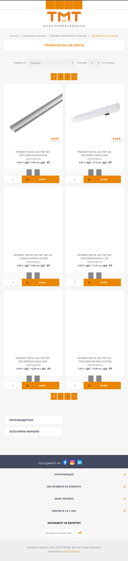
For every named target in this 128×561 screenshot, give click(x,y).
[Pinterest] (87, 462)
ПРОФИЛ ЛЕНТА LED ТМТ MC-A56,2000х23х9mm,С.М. (94, 256)
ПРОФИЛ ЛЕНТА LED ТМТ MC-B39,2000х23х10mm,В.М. (33, 359)
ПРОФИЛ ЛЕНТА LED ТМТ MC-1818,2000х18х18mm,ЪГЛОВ (94, 359)
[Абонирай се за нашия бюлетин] (58, 533)
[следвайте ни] (79, 462)
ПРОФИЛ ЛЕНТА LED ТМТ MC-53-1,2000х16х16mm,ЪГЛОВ (33, 256)
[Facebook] (65, 462)
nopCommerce (71, 551)
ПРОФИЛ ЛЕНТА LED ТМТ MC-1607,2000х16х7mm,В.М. (33, 153)
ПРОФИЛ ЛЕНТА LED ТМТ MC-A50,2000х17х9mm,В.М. (94, 153)
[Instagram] (72, 462)
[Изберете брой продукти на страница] (94, 63)
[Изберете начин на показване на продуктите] (51, 63)
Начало (14, 35)
